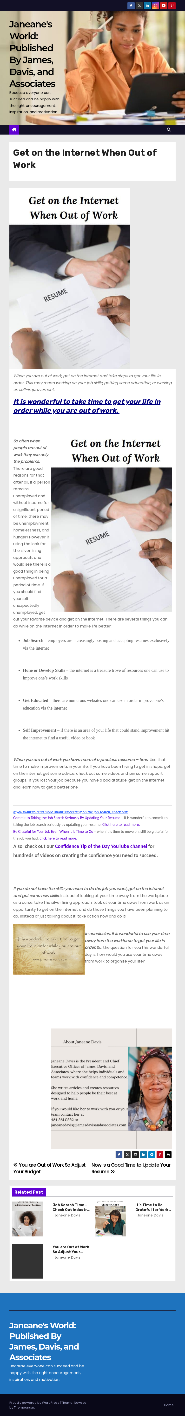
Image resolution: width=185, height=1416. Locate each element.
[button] (170, 129)
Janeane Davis (67, 1215)
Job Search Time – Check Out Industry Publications (71, 1210)
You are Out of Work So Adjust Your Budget (71, 1252)
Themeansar (24, 1407)
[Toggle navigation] (159, 130)
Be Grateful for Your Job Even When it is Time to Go (53, 831)
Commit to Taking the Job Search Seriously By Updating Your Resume (66, 817)
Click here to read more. (121, 824)
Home (169, 1405)
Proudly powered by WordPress (34, 1402)
